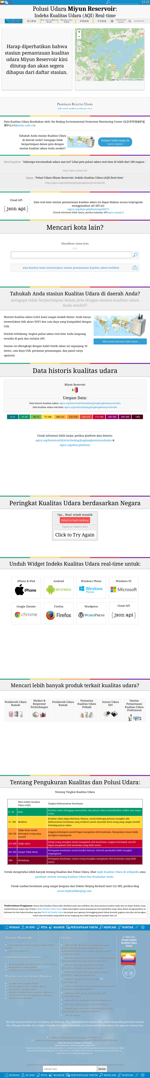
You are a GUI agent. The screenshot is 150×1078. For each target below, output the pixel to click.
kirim (102, 1069)
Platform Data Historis (20, 997)
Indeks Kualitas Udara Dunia (49, 909)
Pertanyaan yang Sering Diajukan (28, 976)
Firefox (59, 613)
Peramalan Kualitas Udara (22, 988)
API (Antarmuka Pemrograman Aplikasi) (29, 994)
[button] (79, 32)
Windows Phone (91, 587)
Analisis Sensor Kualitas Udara (24, 969)
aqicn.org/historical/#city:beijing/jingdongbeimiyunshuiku (90, 403)
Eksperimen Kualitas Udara (22, 966)
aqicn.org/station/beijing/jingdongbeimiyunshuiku (90, 407)
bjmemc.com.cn (24, 125)
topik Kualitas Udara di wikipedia (118, 872)
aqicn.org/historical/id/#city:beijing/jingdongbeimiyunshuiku (73, 440)
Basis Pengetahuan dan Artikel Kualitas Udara (32, 963)
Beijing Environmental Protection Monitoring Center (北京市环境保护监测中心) (76, 1039)
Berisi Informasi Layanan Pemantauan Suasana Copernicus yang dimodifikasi (87, 987)
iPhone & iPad (26, 587)
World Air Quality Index (53, 912)
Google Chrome (26, 613)
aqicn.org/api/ (115, 212)
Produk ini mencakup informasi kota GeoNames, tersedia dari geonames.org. (82, 966)
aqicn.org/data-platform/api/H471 (88, 209)
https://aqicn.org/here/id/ (75, 170)
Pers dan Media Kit (18, 950)
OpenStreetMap (127, 80)
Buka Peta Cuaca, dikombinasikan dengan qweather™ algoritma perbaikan (84, 973)
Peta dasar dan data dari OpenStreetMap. (85, 1003)
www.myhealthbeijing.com (74, 891)
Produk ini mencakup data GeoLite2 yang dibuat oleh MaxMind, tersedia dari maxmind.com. (88, 959)
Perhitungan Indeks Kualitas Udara (26, 985)
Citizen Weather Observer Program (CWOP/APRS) (76, 1036)
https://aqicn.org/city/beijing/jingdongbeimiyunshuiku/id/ (75, 182)
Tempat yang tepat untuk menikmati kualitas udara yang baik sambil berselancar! (86, 1009)
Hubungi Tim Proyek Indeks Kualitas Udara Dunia (29, 946)
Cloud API (124, 612)
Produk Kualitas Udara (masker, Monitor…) (30, 991)
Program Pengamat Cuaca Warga (81, 978)
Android (59, 587)
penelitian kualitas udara (23, 957)
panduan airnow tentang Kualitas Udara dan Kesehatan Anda (74, 876)
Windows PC (124, 587)
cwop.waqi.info (69, 981)
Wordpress (91, 613)
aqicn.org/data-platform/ (75, 445)
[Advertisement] (75, 472)
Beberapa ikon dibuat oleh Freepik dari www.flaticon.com (83, 994)
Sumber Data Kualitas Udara (23, 982)
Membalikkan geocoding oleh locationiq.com (87, 999)
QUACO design (71, 1014)
